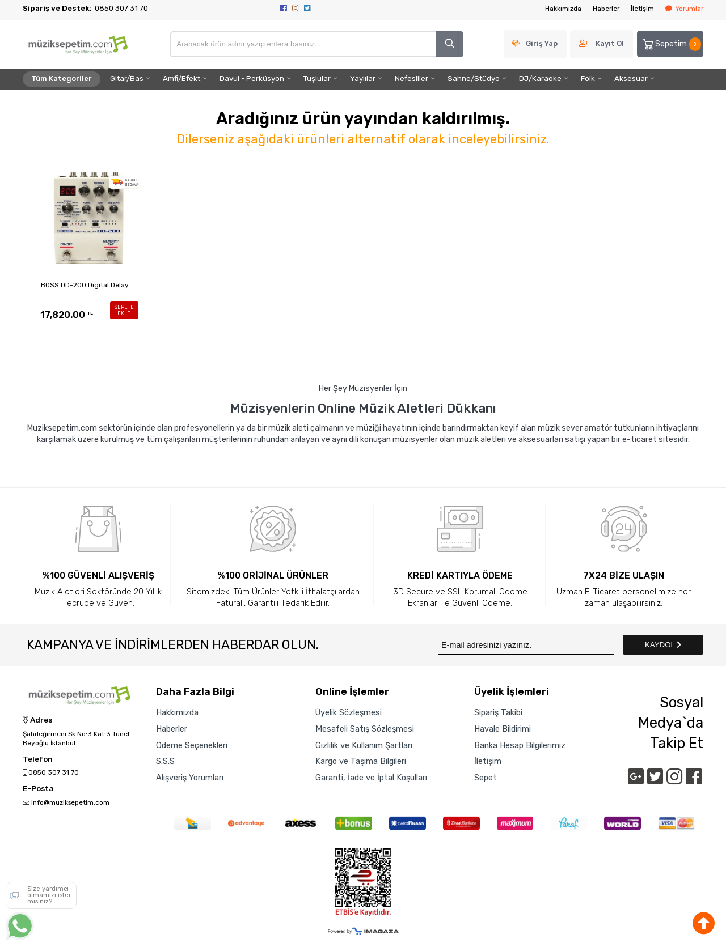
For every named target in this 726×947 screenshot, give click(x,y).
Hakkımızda (563, 8)
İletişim (642, 8)
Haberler (606, 8)
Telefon (38, 759)
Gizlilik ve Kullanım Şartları (363, 745)
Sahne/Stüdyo (474, 78)
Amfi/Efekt (181, 78)
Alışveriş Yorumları (189, 777)
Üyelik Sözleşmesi (348, 712)
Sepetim (671, 44)
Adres (37, 720)
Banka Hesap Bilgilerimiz (519, 745)
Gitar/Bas (126, 78)
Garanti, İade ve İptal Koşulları (371, 777)
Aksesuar (631, 78)
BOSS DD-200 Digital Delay (85, 285)
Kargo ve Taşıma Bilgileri (360, 761)
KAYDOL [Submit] (663, 644)
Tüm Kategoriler (61, 78)
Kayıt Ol (610, 43)
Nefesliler (411, 78)
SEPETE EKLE (124, 310)
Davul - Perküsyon (252, 78)
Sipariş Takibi (498, 712)
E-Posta (38, 789)
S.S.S (165, 761)
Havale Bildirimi (502, 729)
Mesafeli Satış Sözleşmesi (364, 729)
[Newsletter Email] (526, 645)
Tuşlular (317, 78)
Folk (588, 78)
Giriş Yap (542, 43)
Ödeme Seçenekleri (191, 745)
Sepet (485, 777)
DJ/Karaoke (540, 78)
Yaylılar (362, 78)
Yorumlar (684, 8)
